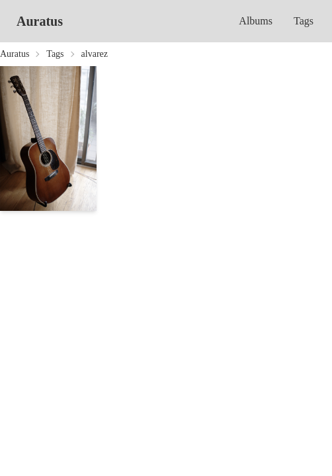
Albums (255, 20)
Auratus (40, 21)
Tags (303, 20)
